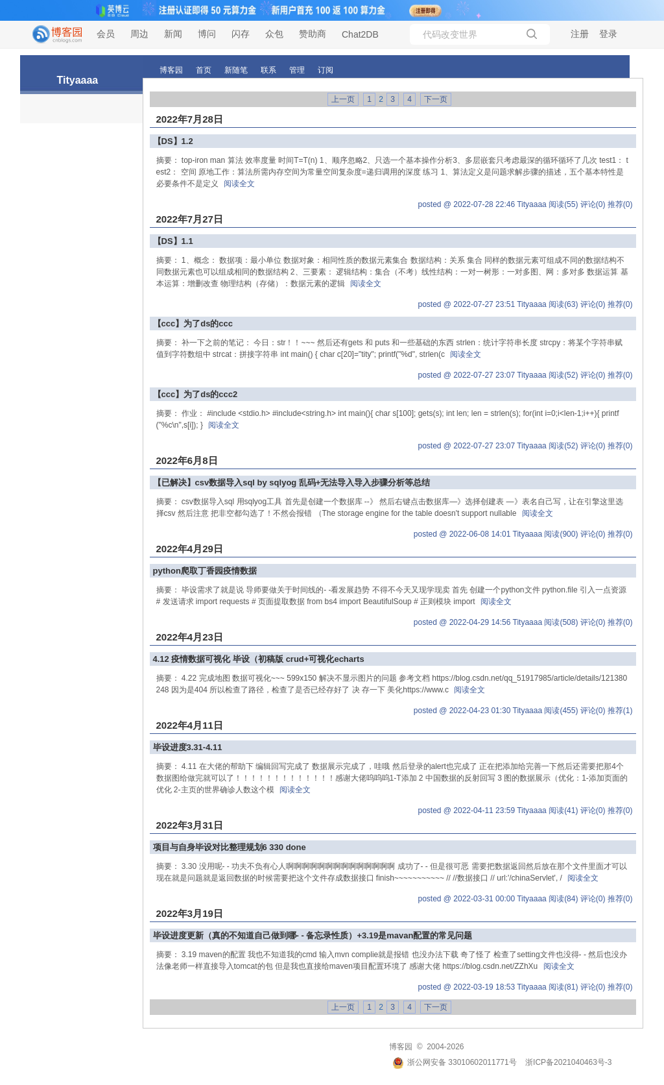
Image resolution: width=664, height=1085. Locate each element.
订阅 (325, 70)
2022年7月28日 (189, 119)
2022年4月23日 (189, 636)
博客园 (171, 70)
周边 (139, 34)
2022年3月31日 (189, 825)
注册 (580, 34)
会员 (106, 34)
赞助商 (312, 34)
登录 (608, 34)
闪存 (240, 34)
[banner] (52, 34)
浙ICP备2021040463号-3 (568, 1062)
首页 (203, 70)
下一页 (435, 99)
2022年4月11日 (189, 725)
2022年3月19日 (189, 913)
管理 (297, 70)
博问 (207, 34)
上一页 (343, 99)
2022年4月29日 (189, 548)
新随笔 (236, 70)
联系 (268, 70)
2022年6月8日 (187, 460)
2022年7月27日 (189, 219)
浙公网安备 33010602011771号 (454, 1062)
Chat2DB (360, 34)
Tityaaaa (78, 80)
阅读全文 (239, 183)
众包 (274, 34)
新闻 (173, 34)
